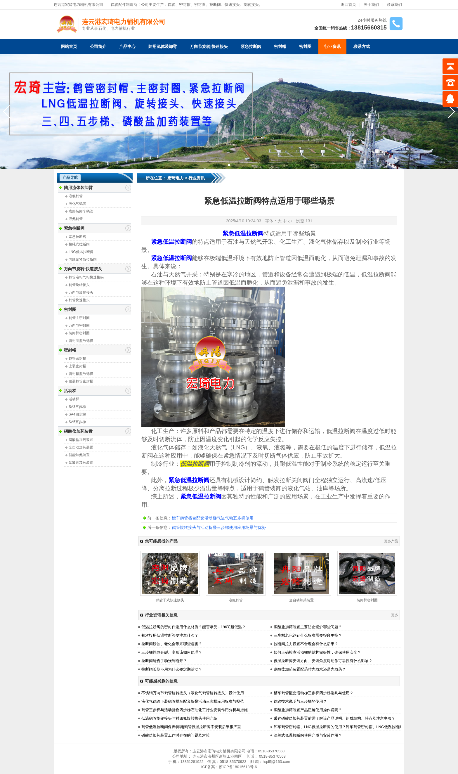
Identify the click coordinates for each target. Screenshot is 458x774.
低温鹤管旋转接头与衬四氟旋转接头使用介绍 (179, 718)
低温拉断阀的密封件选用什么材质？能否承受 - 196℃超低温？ (193, 627)
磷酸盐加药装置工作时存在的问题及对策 (175, 735)
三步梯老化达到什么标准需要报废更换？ (308, 635)
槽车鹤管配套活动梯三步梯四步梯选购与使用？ (313, 693)
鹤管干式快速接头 (170, 600)
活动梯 (70, 390)
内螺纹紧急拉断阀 (83, 259)
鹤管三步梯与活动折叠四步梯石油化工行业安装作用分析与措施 (194, 710)
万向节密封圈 (79, 325)
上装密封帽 (77, 366)
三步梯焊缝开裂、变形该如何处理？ (171, 652)
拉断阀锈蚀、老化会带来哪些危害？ (171, 644)
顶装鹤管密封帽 (81, 381)
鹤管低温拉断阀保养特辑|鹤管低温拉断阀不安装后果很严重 (191, 727)
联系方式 (361, 46)
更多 (394, 615)
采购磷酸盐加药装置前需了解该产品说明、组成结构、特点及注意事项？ (334, 718)
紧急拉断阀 (251, 46)
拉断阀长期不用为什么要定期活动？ (171, 669)
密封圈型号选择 (81, 341)
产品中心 (127, 46)
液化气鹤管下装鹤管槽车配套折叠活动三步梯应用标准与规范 (192, 701)
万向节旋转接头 (81, 292)
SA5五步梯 (77, 422)
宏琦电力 (175, 178)
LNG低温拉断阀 (81, 252)
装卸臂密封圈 (79, 333)
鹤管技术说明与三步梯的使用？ (300, 701)
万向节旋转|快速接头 (209, 46)
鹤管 (171, 4)
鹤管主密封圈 (79, 318)
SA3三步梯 (77, 407)
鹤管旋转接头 (79, 285)
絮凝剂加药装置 (81, 462)
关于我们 (371, 4)
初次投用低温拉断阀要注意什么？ (169, 635)
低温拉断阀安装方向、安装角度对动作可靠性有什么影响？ (323, 661)
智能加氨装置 (79, 455)
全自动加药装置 (81, 447)
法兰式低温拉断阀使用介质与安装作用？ (308, 735)
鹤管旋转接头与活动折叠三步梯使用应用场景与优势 (219, 527)
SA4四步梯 (77, 414)
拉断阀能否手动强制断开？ (164, 661)
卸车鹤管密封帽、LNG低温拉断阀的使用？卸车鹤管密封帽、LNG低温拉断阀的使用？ (346, 727)
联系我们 (394, 4)
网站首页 (69, 46)
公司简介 (98, 46)
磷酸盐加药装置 (78, 431)
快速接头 (232, 4)
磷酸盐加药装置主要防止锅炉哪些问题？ (308, 627)
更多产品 (391, 541)
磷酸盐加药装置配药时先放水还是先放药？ (310, 669)
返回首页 (348, 4)
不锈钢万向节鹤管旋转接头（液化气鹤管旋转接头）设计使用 (192, 693)
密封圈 (305, 46)
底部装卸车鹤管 (81, 211)
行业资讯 (332, 46)
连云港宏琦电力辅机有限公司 (123, 21)
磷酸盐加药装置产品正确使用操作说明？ (308, 710)
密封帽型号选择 (81, 374)
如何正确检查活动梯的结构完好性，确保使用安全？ (317, 652)
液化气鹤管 (77, 204)
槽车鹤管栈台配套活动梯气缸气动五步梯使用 (213, 518)
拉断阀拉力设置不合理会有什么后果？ (306, 644)
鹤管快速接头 (79, 300)
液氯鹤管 (76, 196)
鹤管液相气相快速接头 (86, 277)
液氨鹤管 (76, 219)
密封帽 (184, 4)
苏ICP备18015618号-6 (238, 767)
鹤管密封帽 (77, 358)
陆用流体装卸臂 (162, 46)
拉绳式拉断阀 (79, 244)
